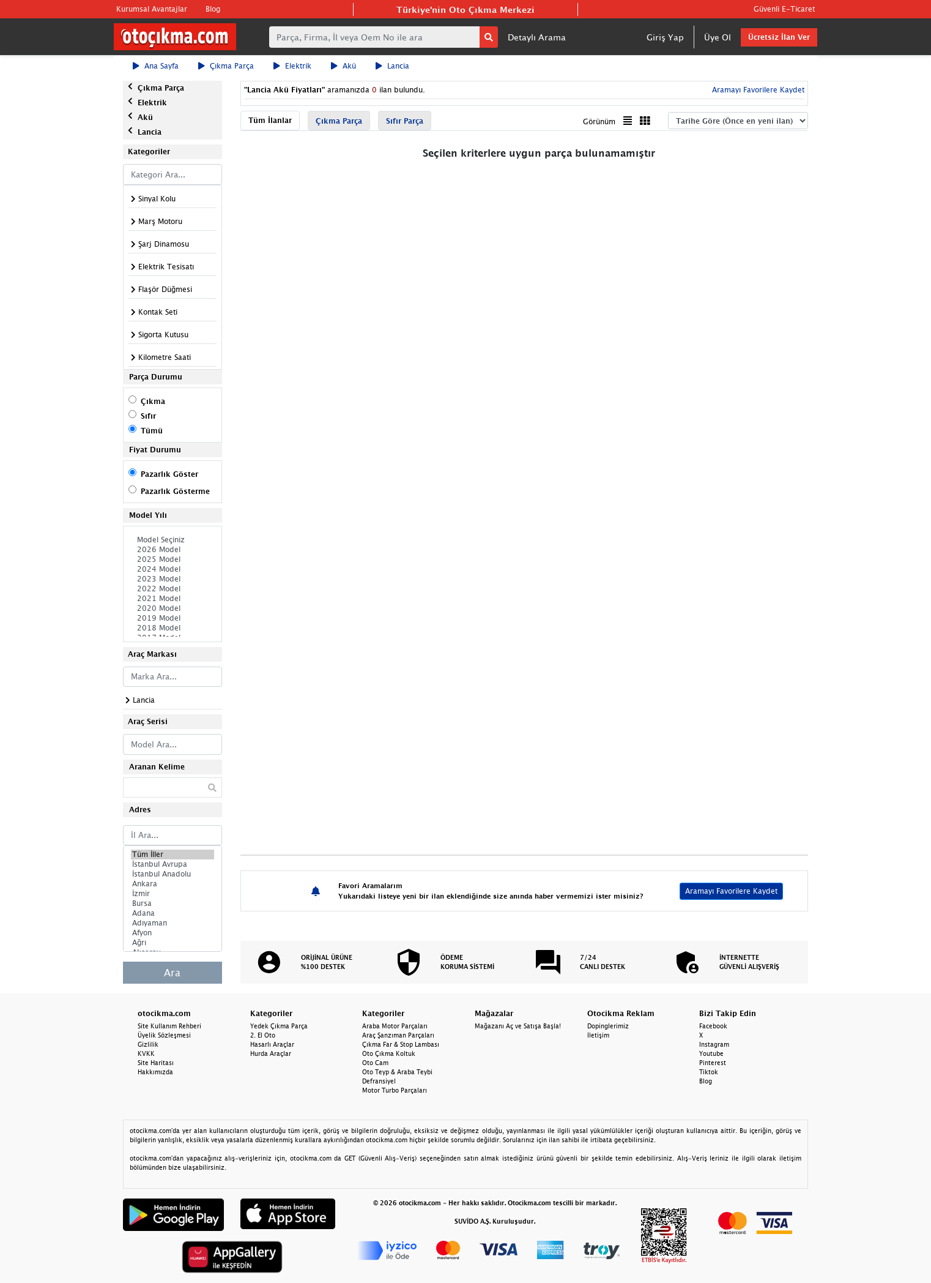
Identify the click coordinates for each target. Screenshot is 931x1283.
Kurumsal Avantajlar (151, 8)
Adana (172, 913)
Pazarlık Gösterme (175, 491)
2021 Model (172, 599)
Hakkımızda (155, 1071)
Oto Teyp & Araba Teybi (397, 1071)
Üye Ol (717, 37)
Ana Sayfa (156, 65)
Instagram (714, 1044)
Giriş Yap (665, 37)
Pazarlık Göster (169, 474)
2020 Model (172, 608)
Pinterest (712, 1062)
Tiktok (708, 1071)
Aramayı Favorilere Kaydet (757, 89)
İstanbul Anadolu (172, 874)
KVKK (146, 1053)
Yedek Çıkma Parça (279, 1026)
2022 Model (172, 589)
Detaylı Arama (537, 37)
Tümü (152, 430)
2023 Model (172, 579)
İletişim (598, 1035)
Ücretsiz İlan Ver (779, 37)
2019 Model (172, 618)
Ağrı (172, 943)
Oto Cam (375, 1062)
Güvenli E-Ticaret (784, 8)
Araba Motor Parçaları (395, 1026)
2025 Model (172, 559)
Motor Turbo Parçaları (394, 1090)
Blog (213, 8)
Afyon (172, 933)
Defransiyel (379, 1081)
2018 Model (172, 628)
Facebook (713, 1026)
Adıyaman (172, 923)
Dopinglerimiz (608, 1026)
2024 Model (172, 569)
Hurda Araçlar (270, 1053)
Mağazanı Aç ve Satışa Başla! (518, 1026)
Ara (172, 972)
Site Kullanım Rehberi (169, 1026)
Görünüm (599, 121)
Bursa (172, 903)
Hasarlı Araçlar (272, 1044)
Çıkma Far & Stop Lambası (400, 1044)
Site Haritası (156, 1062)
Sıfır (148, 416)
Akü (343, 65)
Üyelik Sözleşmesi (164, 1035)
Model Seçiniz (172, 540)
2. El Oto (262, 1035)
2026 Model (172, 550)
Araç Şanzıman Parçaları (398, 1035)
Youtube (711, 1053)
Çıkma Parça (226, 65)
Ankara (172, 884)
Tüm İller (172, 854)
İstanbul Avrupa (172, 864)
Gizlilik (148, 1044)
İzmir (172, 894)
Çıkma (153, 401)
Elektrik (292, 65)
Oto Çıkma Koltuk (388, 1053)
